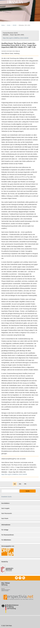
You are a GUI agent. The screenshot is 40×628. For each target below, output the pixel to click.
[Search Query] (10, 491)
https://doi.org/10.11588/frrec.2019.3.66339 (15, 38)
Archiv (8, 25)
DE (15, 484)
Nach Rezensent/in (6, 513)
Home (3, 25)
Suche (27, 491)
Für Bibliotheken (6, 540)
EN (20, 484)
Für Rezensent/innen (7, 535)
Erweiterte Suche (6, 496)
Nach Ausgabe (5, 508)
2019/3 (14, 25)
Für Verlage (4, 530)
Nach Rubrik (4, 518)
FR (25, 484)
